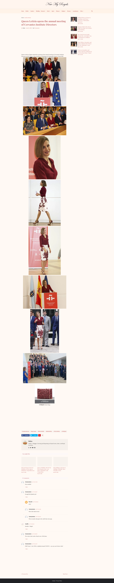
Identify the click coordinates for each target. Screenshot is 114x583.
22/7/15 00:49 (34, 533)
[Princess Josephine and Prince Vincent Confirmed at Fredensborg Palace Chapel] (74, 51)
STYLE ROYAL (57, 431)
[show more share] (42, 435)
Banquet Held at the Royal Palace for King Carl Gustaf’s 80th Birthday (85, 28)
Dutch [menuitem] (48, 11)
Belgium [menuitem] (63, 11)
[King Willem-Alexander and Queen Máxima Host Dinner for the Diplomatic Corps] (74, 44)
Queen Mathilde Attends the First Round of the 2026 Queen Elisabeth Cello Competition (44, 470)
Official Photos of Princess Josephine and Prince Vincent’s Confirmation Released (84, 20)
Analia (26, 524)
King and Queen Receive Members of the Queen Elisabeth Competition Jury (28, 469)
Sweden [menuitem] (32, 11)
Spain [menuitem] (53, 11)
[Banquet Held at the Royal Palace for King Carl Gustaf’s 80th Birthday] (74, 28)
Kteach (30, 501)
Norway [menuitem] (69, 11)
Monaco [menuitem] (57, 11)
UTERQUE (64, 431)
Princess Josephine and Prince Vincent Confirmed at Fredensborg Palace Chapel (85, 51)
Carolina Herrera (28, 17)
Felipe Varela (33, 431)
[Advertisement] (44, 41)
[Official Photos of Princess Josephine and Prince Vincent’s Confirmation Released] (74, 19)
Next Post (65, 574)
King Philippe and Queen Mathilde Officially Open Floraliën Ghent (59, 469)
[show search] (91, 11)
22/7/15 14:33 (38, 509)
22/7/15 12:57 (34, 543)
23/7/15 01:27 (38, 516)
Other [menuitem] (81, 11)
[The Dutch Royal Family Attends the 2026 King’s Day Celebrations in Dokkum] (74, 36)
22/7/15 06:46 (35, 501)
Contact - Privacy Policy (57, 580)
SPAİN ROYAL (49, 431)
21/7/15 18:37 (34, 491)
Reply (27, 496)
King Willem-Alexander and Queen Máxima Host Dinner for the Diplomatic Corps (85, 44)
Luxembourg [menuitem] (75, 11)
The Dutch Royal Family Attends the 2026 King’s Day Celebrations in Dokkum (85, 36)
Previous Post (25, 574)
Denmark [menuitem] (43, 11)
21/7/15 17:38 (34, 481)
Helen (30, 441)
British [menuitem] (27, 11)
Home (22, 17)
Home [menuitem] (22, 11)
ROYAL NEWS (41, 431)
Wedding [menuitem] (38, 11)
